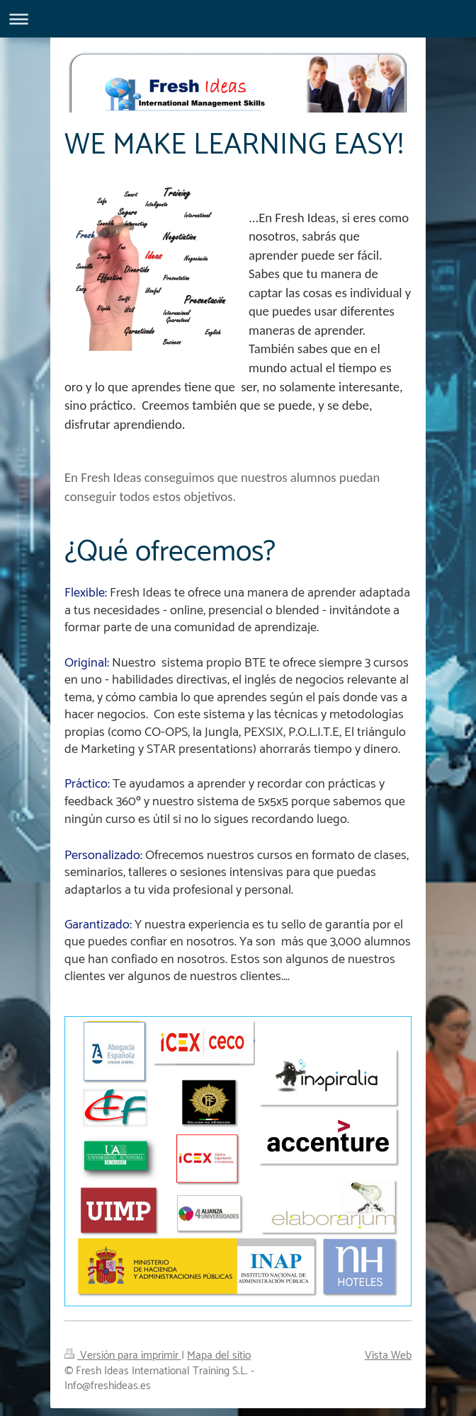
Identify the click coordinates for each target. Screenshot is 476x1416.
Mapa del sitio (219, 1342)
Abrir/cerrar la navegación (238, 19)
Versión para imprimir (122, 1342)
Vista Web (388, 1342)
